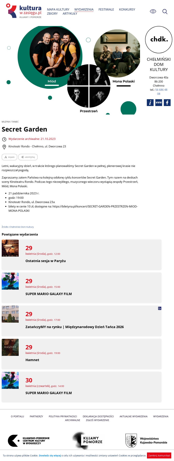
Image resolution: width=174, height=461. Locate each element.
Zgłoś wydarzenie (97, 420)
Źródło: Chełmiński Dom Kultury (18, 226)
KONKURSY (127, 9)
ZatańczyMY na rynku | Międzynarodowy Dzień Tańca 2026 (75, 327)
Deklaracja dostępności (98, 416)
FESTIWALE (107, 9)
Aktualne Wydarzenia (132, 416)
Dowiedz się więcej (51, 455)
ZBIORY (52, 13)
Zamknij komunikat (157, 455)
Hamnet (32, 360)
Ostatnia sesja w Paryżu (45, 260)
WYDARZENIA (84, 9)
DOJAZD (9, 157)
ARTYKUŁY (70, 13)
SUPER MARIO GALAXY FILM (48, 294)
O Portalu (18, 416)
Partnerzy (37, 416)
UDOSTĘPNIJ (28, 157)
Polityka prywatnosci (63, 416)
